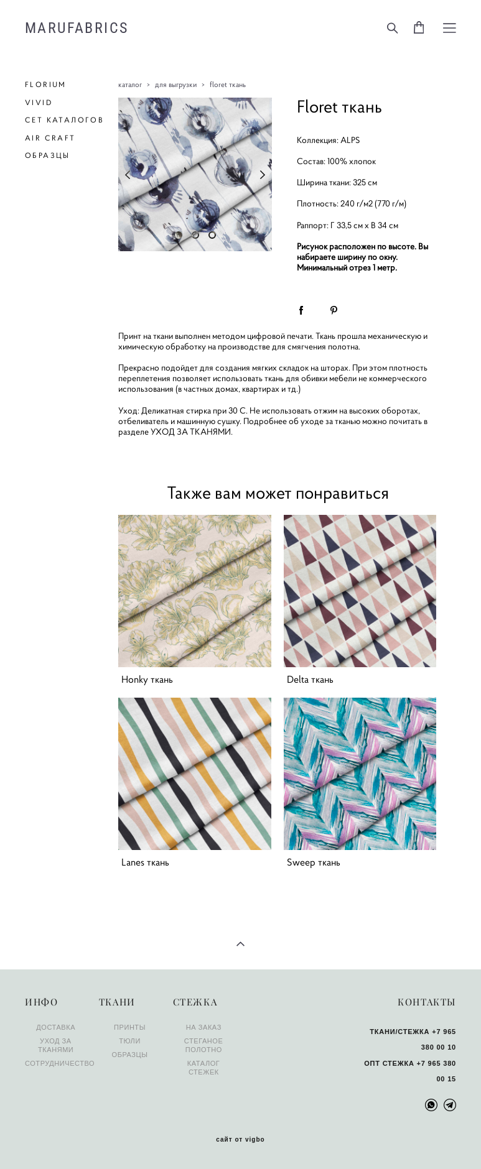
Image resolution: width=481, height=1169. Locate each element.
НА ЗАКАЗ (204, 1027)
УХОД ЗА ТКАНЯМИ (191, 431)
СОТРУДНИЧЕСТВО (60, 1063)
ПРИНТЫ (130, 1027)
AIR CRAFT (50, 137)
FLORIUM (46, 84)
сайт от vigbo (240, 1140)
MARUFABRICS (76, 28)
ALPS (350, 140)
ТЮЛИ (130, 1041)
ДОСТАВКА (55, 1027)
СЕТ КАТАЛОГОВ (64, 119)
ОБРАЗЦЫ (47, 155)
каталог (130, 84)
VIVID (38, 102)
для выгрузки (176, 84)
